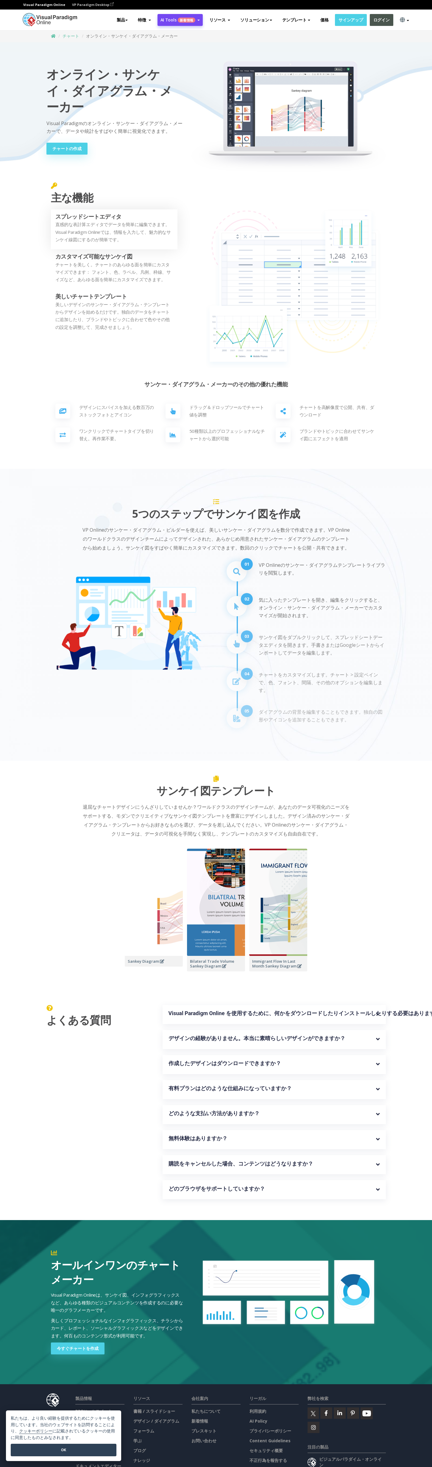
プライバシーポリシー (270, 1431)
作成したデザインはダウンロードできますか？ (225, 1063)
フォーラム (143, 1431)
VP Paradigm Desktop (93, 4)
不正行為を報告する (268, 1460)
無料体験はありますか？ (198, 1138)
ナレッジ (141, 1460)
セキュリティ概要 (266, 1450)
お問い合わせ (203, 1440)
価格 (324, 20)
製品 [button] (122, 20)
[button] (144, 20)
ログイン (381, 20)
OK (63, 1450)
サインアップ (351, 20)
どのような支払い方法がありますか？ (214, 1113)
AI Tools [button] (180, 20)
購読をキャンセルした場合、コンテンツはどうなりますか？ (241, 1163)
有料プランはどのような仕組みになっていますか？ (230, 1088)
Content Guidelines (270, 1440)
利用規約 (257, 1411)
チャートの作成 (67, 148)
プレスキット (203, 1431)
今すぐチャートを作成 (78, 1348)
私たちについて (206, 1411)
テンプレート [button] (296, 20)
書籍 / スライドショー (154, 1411)
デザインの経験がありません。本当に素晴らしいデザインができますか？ (257, 1038)
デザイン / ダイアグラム (156, 1421)
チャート (71, 36)
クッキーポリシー (35, 1431)
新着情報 (199, 1421)
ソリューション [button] (256, 20)
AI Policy (258, 1421)
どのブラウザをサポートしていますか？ (217, 1189)
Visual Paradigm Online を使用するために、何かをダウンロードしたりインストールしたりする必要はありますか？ (274, 1013)
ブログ (139, 1450)
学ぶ (137, 1440)
